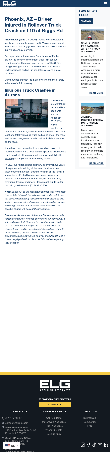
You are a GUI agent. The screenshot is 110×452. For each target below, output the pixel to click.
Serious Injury (54, 433)
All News (86, 21)
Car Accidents (53, 417)
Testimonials (89, 417)
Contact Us (54, 404)
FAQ (89, 425)
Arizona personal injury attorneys (35, 164)
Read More (96, 93)
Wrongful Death (53, 429)
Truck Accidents (54, 425)
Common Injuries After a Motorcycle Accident (92, 121)
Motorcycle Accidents (54, 421)
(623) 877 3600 (13, 418)
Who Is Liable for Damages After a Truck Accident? (90, 47)
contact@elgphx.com (16, 423)
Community (90, 421)
